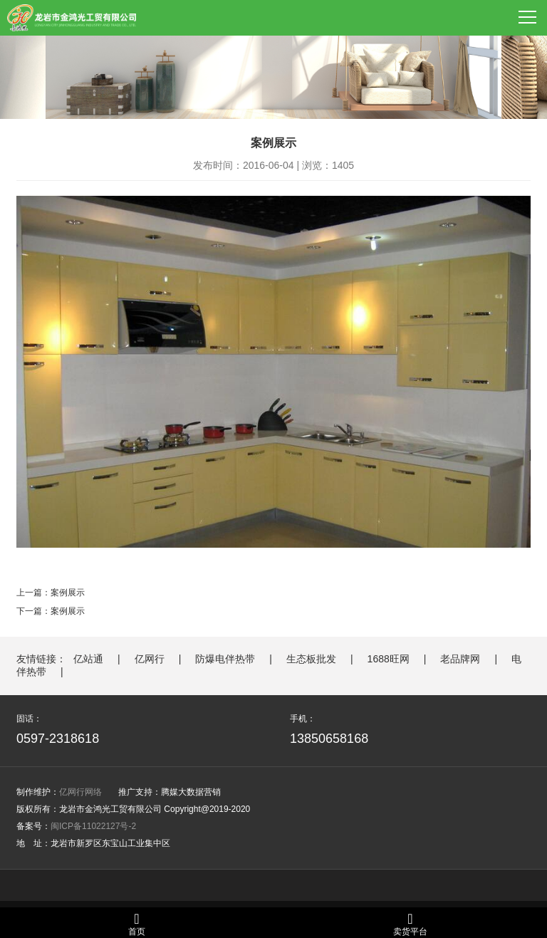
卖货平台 (410, 924)
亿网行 (150, 659)
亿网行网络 (80, 792)
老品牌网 (460, 659)
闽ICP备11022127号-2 (93, 826)
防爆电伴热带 (225, 659)
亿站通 (88, 659)
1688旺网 (389, 659)
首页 (136, 924)
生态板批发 (311, 659)
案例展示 (68, 593)
